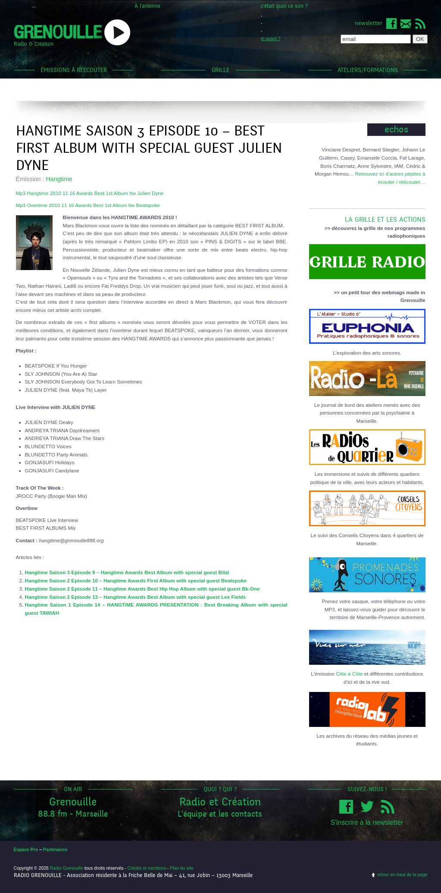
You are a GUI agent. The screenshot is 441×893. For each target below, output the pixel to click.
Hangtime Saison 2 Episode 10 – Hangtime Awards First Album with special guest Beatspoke (136, 580)
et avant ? (271, 38)
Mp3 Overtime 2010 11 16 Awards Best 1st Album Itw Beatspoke (88, 205)
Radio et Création (220, 801)
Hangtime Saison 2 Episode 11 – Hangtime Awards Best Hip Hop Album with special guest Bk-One (142, 588)
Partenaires (55, 849)
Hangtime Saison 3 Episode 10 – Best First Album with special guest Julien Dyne (149, 148)
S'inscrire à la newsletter (367, 822)
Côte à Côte (349, 673)
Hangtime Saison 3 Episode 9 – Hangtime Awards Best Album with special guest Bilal (127, 572)
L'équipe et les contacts (220, 814)
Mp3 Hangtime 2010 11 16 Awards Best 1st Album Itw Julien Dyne (90, 193)
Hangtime (59, 179)
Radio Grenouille (66, 868)
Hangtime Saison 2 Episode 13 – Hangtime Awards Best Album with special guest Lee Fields (135, 597)
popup (117, 32)
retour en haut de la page (402, 874)
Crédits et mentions (147, 868)
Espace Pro (26, 849)
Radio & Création (33, 44)
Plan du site (181, 868)
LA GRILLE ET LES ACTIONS (367, 216)
